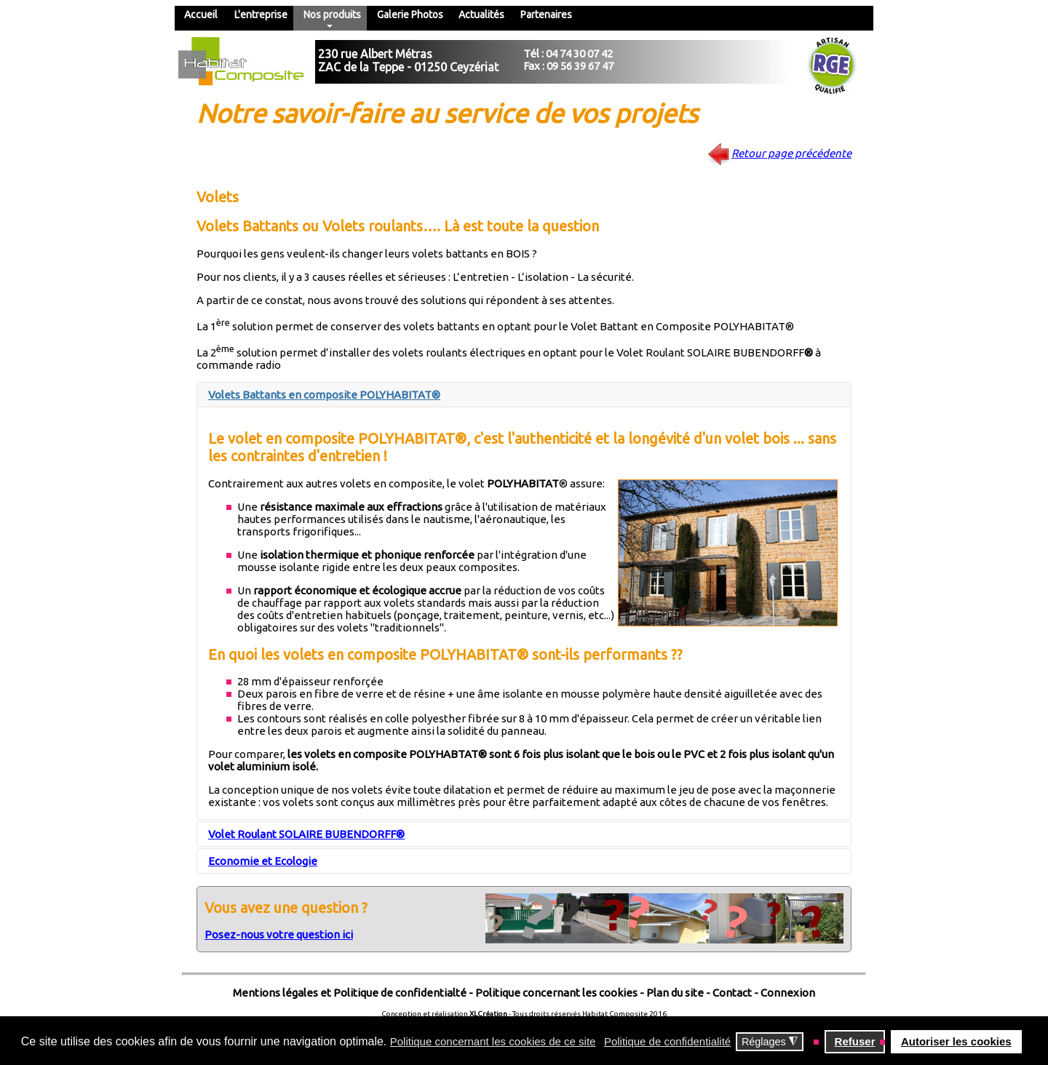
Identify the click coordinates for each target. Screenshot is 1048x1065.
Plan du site (675, 992)
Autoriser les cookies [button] (956, 1041)
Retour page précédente (791, 153)
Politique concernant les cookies (556, 992)
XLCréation (488, 1014)
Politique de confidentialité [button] (667, 1041)
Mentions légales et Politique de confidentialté (350, 992)
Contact (732, 992)
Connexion (786, 992)
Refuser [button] (855, 1041)
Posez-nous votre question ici (279, 934)
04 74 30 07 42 (579, 53)
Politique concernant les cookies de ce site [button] (493, 1041)
